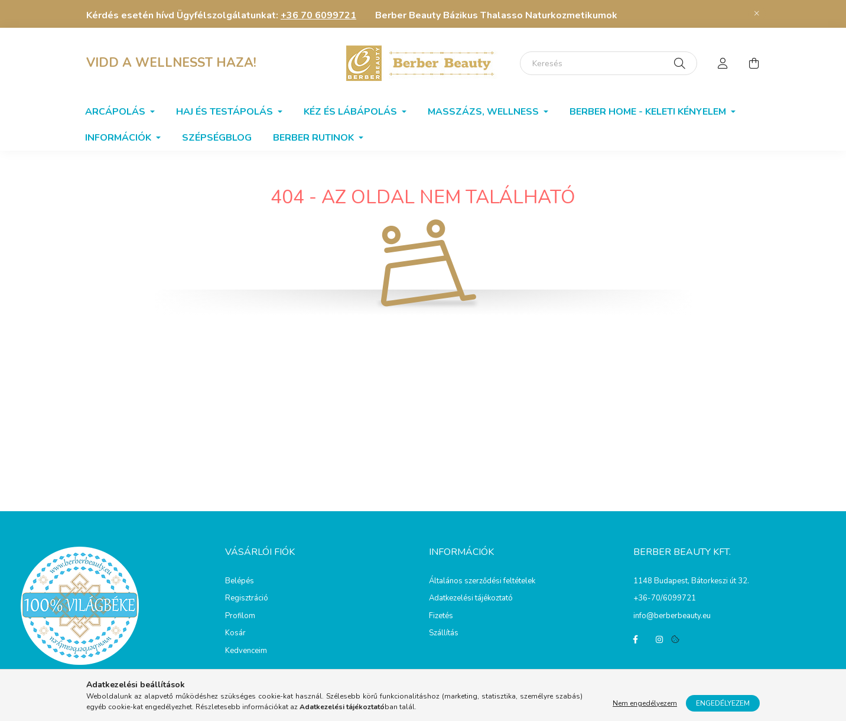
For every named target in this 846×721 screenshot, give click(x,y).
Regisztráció (246, 598)
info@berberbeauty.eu (672, 615)
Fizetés (441, 616)
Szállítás (443, 633)
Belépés (239, 581)
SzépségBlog (217, 137)
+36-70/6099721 (664, 598)
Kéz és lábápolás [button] (351, 111)
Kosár (235, 633)
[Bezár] (757, 13)
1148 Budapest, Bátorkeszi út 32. (691, 581)
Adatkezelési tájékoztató (471, 598)
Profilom (240, 616)
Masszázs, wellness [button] (484, 111)
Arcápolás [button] (116, 111)
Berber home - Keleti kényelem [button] (649, 111)
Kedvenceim (246, 651)
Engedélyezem (723, 703)
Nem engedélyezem (645, 703)
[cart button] (754, 63)
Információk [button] (119, 137)
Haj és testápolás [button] (225, 111)
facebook (635, 639)
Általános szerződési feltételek (482, 581)
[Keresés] (608, 63)
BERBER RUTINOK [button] (314, 137)
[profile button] (723, 63)
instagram (659, 639)
